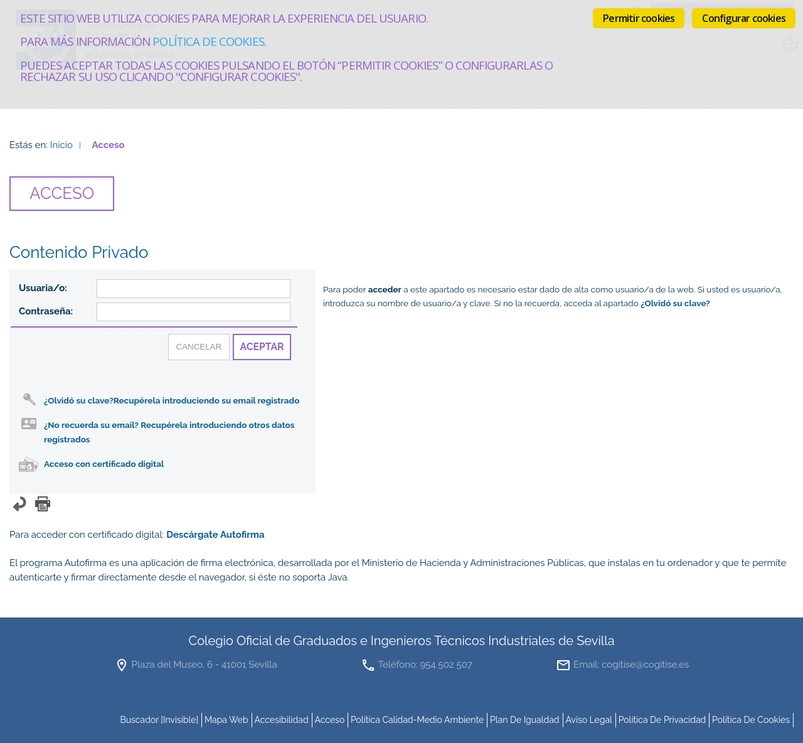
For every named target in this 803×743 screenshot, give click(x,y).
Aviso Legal (588, 720)
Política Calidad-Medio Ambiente (417, 720)
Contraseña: (46, 311)
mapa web (226, 720)
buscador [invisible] (159, 720)
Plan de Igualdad (525, 720)
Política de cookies (207, 41)
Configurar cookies (743, 18)
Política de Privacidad (662, 720)
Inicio (61, 145)
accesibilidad (281, 720)
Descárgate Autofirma (215, 534)
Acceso (329, 720)
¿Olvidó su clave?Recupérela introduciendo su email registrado (171, 400)
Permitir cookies (638, 18)
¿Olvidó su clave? (675, 303)
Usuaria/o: (43, 288)
